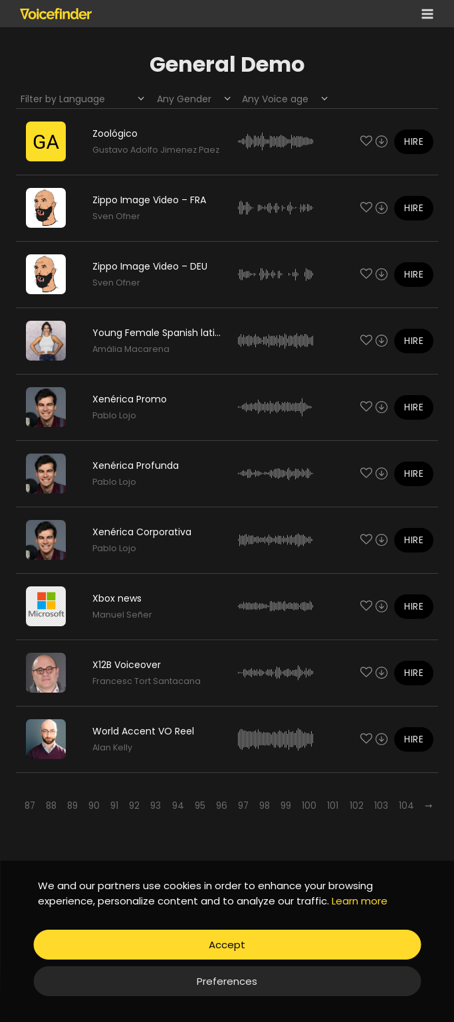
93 (155, 806)
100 (309, 806)
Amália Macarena (131, 349)
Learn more (360, 901)
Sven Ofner (116, 216)
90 (94, 806)
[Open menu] (424, 13)
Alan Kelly (112, 747)
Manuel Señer (122, 614)
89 (72, 806)
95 (200, 806)
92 (134, 806)
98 (264, 806)
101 (332, 806)
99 (286, 806)
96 (221, 806)
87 (30, 806)
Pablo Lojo (114, 415)
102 (357, 806)
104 (406, 806)
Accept (227, 945)
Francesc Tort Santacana (146, 681)
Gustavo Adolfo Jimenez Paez (155, 149)
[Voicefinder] (56, 13)
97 (243, 806)
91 (114, 806)
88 (51, 806)
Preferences (227, 981)
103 (381, 806)
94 (178, 806)
